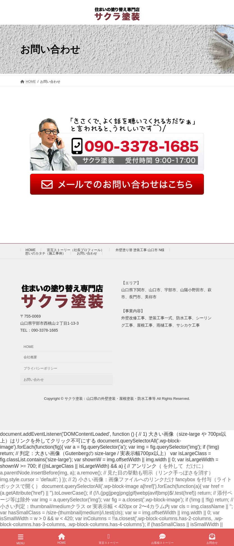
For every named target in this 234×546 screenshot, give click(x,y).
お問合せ (212, 538)
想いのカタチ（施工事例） (45, 253)
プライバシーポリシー (40, 368)
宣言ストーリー (108, 538)
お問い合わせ (87, 253)
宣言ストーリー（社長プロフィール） (75, 250)
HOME (31, 250)
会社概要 (30, 357)
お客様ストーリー (162, 538)
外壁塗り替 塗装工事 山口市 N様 (140, 250)
